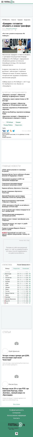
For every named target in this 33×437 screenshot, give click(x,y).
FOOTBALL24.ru (9, 1)
